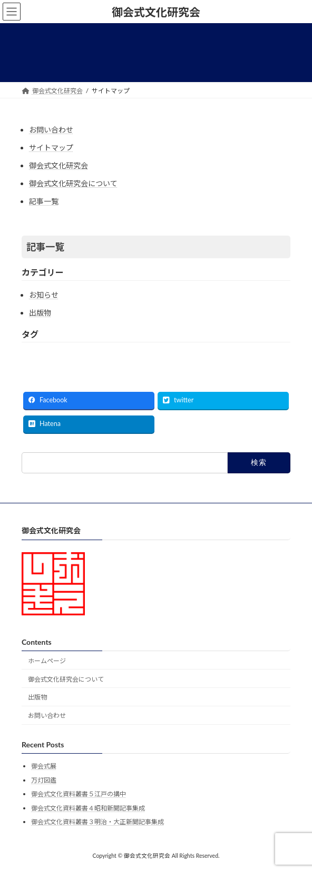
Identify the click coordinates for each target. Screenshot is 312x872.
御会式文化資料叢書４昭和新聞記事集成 (88, 808)
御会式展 (43, 766)
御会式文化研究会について (73, 183)
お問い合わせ (51, 129)
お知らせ (43, 294)
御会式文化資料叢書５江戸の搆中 (78, 794)
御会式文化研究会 (58, 165)
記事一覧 (43, 201)
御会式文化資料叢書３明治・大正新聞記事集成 (97, 822)
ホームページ (47, 661)
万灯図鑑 (43, 780)
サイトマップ (51, 147)
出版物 (40, 312)
